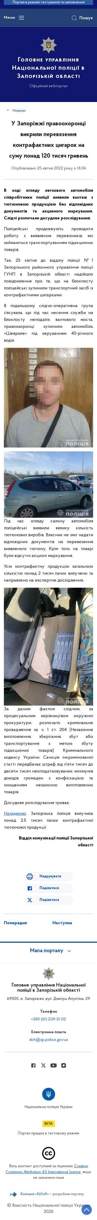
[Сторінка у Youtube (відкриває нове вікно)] (53, 1065)
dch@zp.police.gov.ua (48, 1040)
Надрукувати (50, 876)
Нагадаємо (15, 813)
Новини (19, 111)
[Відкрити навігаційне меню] (21, 17)
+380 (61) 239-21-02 (48, 1019)
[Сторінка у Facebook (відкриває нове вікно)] (33, 1065)
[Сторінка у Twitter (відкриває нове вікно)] (43, 1065)
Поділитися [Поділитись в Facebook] (49, 888)
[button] (48, 951)
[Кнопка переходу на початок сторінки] (86, 1210)
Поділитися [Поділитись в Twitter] (49, 900)
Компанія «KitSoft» (34, 1194)
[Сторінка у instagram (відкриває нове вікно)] (64, 1065)
